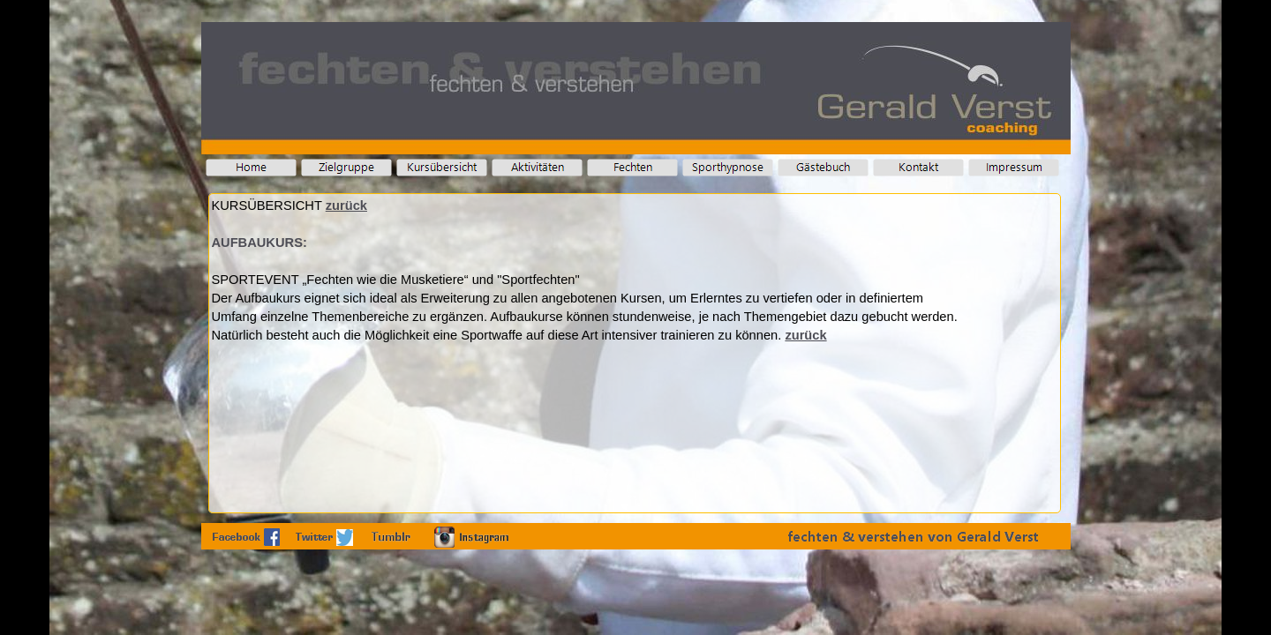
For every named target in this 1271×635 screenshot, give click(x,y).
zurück (346, 205)
